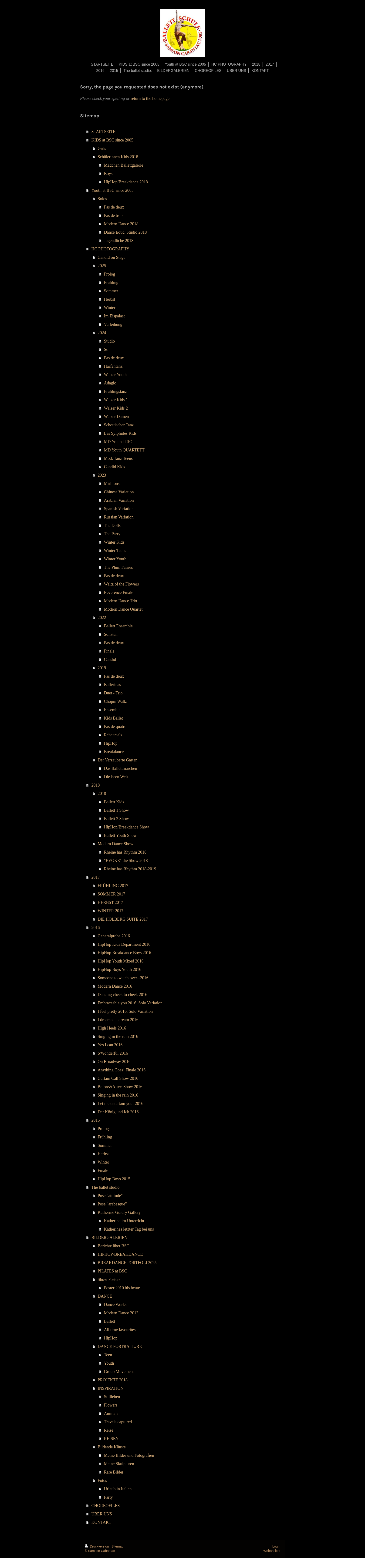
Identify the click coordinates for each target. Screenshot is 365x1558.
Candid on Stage (111, 257)
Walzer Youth (115, 374)
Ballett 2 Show (116, 818)
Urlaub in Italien (118, 1489)
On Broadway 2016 (114, 1061)
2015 (95, 1120)
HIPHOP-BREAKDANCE (120, 1254)
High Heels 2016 (112, 1028)
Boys (108, 173)
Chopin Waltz (115, 701)
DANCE (105, 1296)
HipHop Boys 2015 (114, 1179)
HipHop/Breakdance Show (126, 827)
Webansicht (271, 1551)
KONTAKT (101, 1522)
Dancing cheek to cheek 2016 (122, 994)
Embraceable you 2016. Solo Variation (130, 1003)
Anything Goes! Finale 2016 (121, 1070)
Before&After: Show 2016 (120, 1086)
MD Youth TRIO (118, 441)
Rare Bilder (113, 1472)
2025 (102, 265)
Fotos (102, 1480)
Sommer (111, 291)
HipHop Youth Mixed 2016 (121, 961)
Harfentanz (113, 366)
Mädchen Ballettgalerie (123, 165)
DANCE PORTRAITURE (120, 1346)
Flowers (111, 1405)
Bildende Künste (112, 1447)
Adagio (110, 383)
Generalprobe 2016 (114, 936)
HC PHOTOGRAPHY (110, 249)
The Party (112, 534)
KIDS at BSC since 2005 (112, 140)
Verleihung (113, 324)
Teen (108, 1355)
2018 (95, 785)
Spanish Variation (119, 508)
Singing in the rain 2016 (118, 1036)
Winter (109, 307)
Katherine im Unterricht (124, 1220)
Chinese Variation (119, 492)
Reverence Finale (118, 592)
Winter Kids (114, 542)
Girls (102, 148)
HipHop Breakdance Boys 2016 (124, 952)
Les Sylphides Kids (120, 433)
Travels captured (118, 1422)
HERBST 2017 (110, 902)
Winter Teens (115, 550)
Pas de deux (114, 207)
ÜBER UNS (101, 1514)
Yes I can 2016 (110, 1045)
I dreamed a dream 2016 (118, 1019)
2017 (95, 877)
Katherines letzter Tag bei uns (129, 1229)
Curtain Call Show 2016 (118, 1078)
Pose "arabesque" (112, 1204)
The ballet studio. (106, 1187)
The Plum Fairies (118, 567)
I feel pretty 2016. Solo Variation (125, 1011)
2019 (102, 668)
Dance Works (115, 1304)
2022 (102, 617)
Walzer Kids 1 (116, 399)
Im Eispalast (114, 316)
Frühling (111, 282)
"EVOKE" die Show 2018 (126, 860)
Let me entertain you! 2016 (120, 1103)
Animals (111, 1413)
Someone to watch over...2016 (123, 978)
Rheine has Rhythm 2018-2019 (130, 869)
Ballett (109, 1321)
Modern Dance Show (115, 843)
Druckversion (97, 1546)
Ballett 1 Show (116, 810)
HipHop (111, 743)
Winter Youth (115, 559)
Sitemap (117, 1546)
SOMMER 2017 (111, 894)
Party (108, 1497)
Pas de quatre (115, 726)
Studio (109, 341)
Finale (109, 651)
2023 (102, 475)
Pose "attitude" (110, 1195)
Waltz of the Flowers (121, 584)
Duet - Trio (113, 693)
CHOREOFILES (105, 1505)
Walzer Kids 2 (116, 408)
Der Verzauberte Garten (118, 760)
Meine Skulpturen (119, 1463)
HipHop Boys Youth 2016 (119, 969)
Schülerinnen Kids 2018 (118, 157)
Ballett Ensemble (118, 626)
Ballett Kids (114, 802)
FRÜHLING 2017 (113, 885)
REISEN (111, 1438)
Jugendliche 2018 (118, 240)
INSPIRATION (111, 1388)
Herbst (109, 299)
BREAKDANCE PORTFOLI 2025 (127, 1262)
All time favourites (120, 1329)
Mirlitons (112, 483)
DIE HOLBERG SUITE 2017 (123, 919)
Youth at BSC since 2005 (112, 190)
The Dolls (112, 525)
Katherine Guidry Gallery (119, 1212)
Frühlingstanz (115, 391)
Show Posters (109, 1279)
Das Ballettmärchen (120, 768)
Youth (109, 1363)
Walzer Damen (116, 416)
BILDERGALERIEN (109, 1237)
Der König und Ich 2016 (118, 1112)
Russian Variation (119, 517)
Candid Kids (114, 466)
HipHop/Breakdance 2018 (126, 182)
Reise (108, 1430)
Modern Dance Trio (120, 601)
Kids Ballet (113, 718)
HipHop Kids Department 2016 (124, 944)
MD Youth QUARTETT (124, 450)
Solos (102, 198)
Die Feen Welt (116, 776)
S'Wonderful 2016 (113, 1053)
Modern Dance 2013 (121, 1313)
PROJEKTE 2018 (113, 1380)
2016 (95, 927)
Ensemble (112, 709)
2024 (102, 332)
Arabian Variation (119, 500)
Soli (107, 349)
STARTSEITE (103, 131)
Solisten (111, 634)
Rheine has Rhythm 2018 (125, 852)
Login (276, 1546)
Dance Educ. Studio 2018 (125, 232)
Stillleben (112, 1396)
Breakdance (114, 751)
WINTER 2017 (110, 911)
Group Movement (119, 1371)
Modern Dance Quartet (123, 609)
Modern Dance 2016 (115, 986)
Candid (110, 659)
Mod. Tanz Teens (118, 458)
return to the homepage (150, 98)
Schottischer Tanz (119, 425)
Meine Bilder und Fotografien (129, 1455)
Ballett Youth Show (120, 835)
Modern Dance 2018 (121, 224)
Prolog (109, 274)
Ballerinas (112, 684)
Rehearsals (113, 735)
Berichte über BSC (113, 1246)
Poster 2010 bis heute (122, 1287)
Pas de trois (113, 215)
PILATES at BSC (112, 1271)
